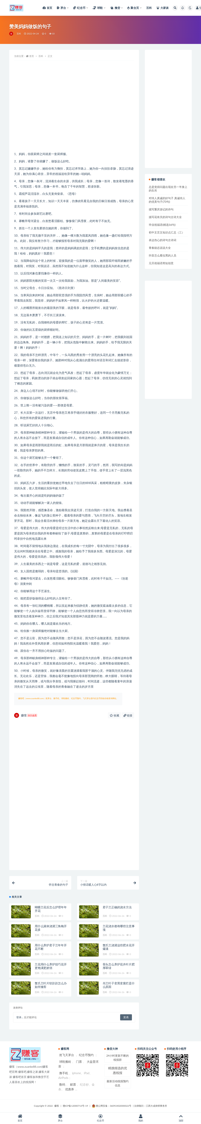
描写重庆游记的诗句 (161, 209)
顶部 (181, 1118)
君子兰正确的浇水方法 (117, 907)
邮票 (73, 1084)
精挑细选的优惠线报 (117, 1070)
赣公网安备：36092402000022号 (111, 1105)
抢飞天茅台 (66, 1055)
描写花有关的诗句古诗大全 (165, 217)
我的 (141, 1118)
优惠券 (69, 1089)
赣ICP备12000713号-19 (75, 1105)
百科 (19, 33)
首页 (31, 56)
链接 (127, 715)
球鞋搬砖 (65, 1061)
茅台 (60, 1118)
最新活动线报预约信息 (118, 1083)
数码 (62, 1084)
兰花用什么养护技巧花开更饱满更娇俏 (51, 966)
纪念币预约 (86, 1055)
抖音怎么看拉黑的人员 (162, 255)
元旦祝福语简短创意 (161, 263)
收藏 (114, 715)
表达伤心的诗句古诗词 (162, 240)
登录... (19, 1017)
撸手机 (63, 1073)
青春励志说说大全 (160, 247)
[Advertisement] (74, 119)
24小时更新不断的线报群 (117, 1057)
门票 (79, 1061)
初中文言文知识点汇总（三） (167, 232)
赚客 (25, 715)
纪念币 (100, 1118)
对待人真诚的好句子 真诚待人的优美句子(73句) (167, 199)
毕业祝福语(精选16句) (162, 224)
